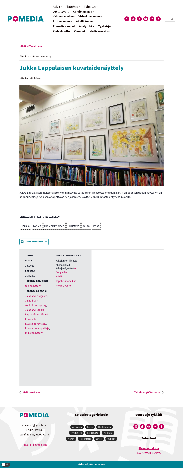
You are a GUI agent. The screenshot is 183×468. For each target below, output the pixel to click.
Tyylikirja (104, 26)
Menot (71, 438)
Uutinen (111, 438)
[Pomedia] (26, 19)
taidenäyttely (33, 286)
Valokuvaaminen (63, 16)
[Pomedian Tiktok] (133, 18)
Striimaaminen (62, 21)
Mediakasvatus (99, 31)
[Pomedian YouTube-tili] (145, 18)
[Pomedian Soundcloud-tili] (152, 18)
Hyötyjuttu (76, 432)
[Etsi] (167, 19)
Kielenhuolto (61, 31)
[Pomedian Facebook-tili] (158, 18)
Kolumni (108, 432)
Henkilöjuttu (104, 426)
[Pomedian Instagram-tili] (126, 18)
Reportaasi (85, 438)
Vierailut (79, 31)
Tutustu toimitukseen (34, 444)
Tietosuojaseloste (149, 448)
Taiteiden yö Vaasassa (147, 392)
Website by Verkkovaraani (91, 464)
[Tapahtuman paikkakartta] (40, 358)
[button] (61, 6)
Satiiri (99, 438)
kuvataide (30, 319)
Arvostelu (77, 426)
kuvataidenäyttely (35, 323)
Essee (90, 426)
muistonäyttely (34, 333)
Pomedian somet (64, 26)
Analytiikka (86, 26)
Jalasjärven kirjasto (36, 296)
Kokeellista (92, 432)
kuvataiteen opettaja (37, 328)
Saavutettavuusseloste (149, 453)
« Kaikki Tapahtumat (31, 46)
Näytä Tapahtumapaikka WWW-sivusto (65, 281)
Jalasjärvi (30, 310)
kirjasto (45, 314)
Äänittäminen (85, 21)
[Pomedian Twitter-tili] (139, 18)
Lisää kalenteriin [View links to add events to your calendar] (34, 241)
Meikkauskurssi (31, 392)
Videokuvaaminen (90, 16)
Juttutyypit (61, 11)
